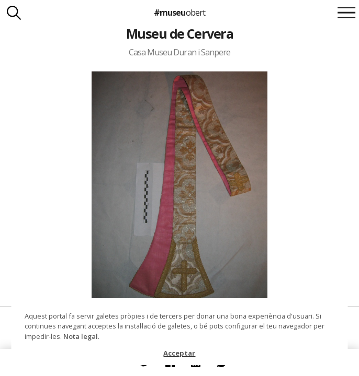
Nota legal (80, 336)
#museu (179, 12)
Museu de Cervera (179, 33)
